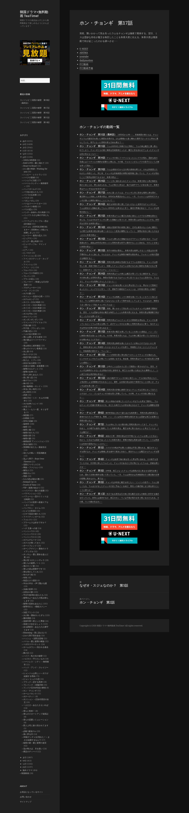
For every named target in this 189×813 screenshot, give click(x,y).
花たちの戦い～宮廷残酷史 (34, 453)
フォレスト (28, 519)
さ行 (24, 147)
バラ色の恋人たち (31, 192)
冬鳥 (25, 577)
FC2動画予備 (86, 68)
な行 (24, 153)
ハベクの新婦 (29, 177)
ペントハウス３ (30, 537)
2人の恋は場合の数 (31, 479)
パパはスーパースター (33, 203)
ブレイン (27, 276)
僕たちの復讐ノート (32, 563)
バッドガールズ (30, 189)
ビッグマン (28, 238)
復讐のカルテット (31, 368)
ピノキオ (27, 253)
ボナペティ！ (29, 696)
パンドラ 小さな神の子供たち (36, 215)
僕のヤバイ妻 (29, 566)
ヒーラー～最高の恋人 (33, 235)
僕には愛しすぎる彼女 (33, 337)
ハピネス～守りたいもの (33, 658)
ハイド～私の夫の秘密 (33, 656)
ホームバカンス (30, 693)
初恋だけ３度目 (30, 580)
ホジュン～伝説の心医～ (33, 296)
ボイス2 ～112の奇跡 (32, 305)
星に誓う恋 (28, 377)
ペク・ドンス (29, 290)
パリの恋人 (28, 209)
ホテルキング (29, 299)
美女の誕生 (28, 444)
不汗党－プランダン (32, 328)
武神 (25, 395)
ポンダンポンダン (31, 319)
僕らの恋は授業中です (33, 569)
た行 (24, 150)
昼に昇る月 (28, 734)
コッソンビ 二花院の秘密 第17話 (35, 107)
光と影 (26, 351)
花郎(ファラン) (29, 464)
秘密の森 (27, 438)
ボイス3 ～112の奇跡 (32, 308)
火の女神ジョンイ (31, 403)
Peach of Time (29, 484)
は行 (24, 157)
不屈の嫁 (27, 325)
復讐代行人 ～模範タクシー (35, 606)
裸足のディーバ (30, 751)
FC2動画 (84, 64)
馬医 (25, 476)
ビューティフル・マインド (34, 244)
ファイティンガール (32, 516)
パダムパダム (29, 200)
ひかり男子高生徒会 (32, 635)
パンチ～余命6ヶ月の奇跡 (34, 212)
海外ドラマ (27, 770)
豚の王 (26, 653)
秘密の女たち (29, 432)
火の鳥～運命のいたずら (33, 615)
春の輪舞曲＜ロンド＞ (33, 386)
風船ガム (27, 473)
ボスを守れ (28, 313)
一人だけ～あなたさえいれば (35, 705)
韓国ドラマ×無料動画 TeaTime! (34, 14)
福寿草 (26, 424)
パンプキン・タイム (32, 508)
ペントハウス (29, 531)
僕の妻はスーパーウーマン (34, 339)
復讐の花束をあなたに (33, 603)
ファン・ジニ (29, 267)
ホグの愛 (27, 293)
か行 (24, 144)
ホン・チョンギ (30, 690)
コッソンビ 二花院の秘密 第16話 (35, 112)
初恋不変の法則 (30, 357)
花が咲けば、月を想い (33, 748)
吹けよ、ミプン (30, 360)
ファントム (28, 264)
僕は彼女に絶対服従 (32, 345)
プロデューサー (30, 287)
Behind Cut (28, 482)
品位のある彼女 (30, 363)
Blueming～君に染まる (33, 632)
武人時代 (27, 392)
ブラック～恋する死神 (33, 682)
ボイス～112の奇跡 (31, 302)
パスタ (26, 197)
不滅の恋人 (28, 331)
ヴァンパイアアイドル (33, 322)
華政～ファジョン (31, 467)
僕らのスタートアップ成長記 (35, 713)
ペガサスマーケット (32, 644)
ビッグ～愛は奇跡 (31, 241)
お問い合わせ (25, 796)
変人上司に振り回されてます (35, 725)
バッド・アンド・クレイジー (35, 667)
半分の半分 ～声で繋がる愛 (35, 583)
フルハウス (28, 270)
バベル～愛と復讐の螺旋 (33, 641)
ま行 (24, 757)
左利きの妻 (28, 592)
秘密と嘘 (27, 429)
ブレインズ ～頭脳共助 (33, 684)
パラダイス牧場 (30, 206)
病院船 (26, 415)
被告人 (26, 470)
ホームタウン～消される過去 (35, 647)
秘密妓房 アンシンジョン (34, 441)
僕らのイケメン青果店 (33, 348)
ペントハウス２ (30, 534)
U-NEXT (84, 48)
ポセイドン (28, 316)
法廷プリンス (29, 612)
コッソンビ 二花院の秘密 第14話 (35, 122)
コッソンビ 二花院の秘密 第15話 (35, 117)
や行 (24, 760)
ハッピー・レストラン (33, 174)
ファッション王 (30, 255)
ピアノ (26, 250)
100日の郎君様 (29, 160)
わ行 (24, 767)
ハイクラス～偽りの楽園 (33, 490)
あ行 (24, 141)
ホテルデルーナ (30, 540)
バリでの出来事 (30, 195)
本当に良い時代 (30, 389)
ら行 (24, 764)
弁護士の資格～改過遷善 (33, 366)
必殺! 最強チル (29, 731)
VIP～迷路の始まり (31, 487)
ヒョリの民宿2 (29, 511)
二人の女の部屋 (30, 334)
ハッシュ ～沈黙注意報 (33, 638)
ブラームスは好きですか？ (34, 522)
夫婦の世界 (28, 589)
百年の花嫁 (28, 421)
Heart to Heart (30, 166)
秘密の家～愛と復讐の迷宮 (34, 742)
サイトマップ (25, 801)
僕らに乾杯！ (29, 711)
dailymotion (86, 60)
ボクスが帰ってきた (32, 542)
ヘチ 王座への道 (30, 528)
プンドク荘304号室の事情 (34, 687)
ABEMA (84, 52)
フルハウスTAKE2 (31, 273)
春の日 (26, 383)
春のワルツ (28, 380)
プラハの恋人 (29, 279)
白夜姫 (26, 418)
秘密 (25, 426)
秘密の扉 (27, 435)
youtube (84, 56)
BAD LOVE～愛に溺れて (33, 163)
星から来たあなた (31, 374)
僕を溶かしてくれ (31, 571)
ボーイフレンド (30, 545)
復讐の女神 (28, 371)
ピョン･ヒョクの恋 (31, 679)
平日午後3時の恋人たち (33, 595)
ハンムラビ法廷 (30, 180)
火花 (25, 406)
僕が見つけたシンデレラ (33, 560)
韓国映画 (25, 773)
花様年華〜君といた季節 (33, 621)
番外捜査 (27, 618)
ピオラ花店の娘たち (32, 513)
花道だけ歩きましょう (33, 624)
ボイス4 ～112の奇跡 (32, 310)
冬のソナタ (28, 354)
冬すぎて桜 (28, 574)
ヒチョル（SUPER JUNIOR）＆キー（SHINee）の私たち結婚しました (36, 229)
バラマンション (30, 493)
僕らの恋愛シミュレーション (35, 719)
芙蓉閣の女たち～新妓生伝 (34, 447)
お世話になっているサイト (31, 792)
